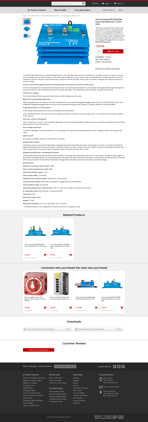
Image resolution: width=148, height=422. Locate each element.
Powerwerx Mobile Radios (58, 399)
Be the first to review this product (107, 69)
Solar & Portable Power (31, 405)
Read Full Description (103, 42)
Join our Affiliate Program (65, 366)
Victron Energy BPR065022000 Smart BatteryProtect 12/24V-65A (35, 245)
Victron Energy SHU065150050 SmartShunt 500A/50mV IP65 (85, 298)
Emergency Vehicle (29, 390)
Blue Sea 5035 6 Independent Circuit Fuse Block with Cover (59, 298)
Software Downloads (80, 395)
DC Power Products (37, 10)
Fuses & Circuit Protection (32, 393)
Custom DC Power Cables (58, 383)
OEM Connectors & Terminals (33, 395)
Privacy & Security (79, 400)
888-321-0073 (108, 378)
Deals (121, 10)
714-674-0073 (108, 380)
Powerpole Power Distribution (33, 400)
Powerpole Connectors (81, 388)
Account (76, 385)
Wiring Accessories (55, 380)
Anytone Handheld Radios (57, 396)
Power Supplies (28, 403)
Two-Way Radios (82, 10)
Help (95, 3)
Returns (75, 383)
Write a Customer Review (38, 350)
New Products (109, 10)
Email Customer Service (111, 387)
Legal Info (76, 403)
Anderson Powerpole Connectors (34, 378)
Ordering (76, 378)
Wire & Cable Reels (55, 378)
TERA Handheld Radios (56, 391)
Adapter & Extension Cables (32, 380)
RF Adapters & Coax (56, 401)
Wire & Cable (60, 10)
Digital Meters (27, 388)
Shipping (76, 380)
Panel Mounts (27, 398)
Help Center (78, 374)
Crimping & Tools (29, 385)
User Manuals (77, 398)
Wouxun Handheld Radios (57, 394)
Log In (106, 3)
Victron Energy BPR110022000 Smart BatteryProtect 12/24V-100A (59, 246)
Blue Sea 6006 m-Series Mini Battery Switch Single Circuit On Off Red (35, 299)
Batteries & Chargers (30, 383)
